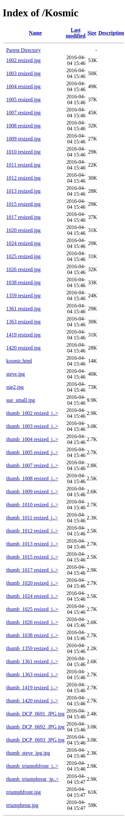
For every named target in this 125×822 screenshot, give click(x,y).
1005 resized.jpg (23, 99)
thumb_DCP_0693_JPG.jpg (35, 740)
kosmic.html (19, 361)
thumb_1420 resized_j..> (32, 700)
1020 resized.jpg (23, 230)
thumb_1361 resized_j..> (32, 661)
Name (35, 33)
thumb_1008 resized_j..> (32, 478)
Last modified (75, 33)
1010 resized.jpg (23, 152)
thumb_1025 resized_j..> (32, 609)
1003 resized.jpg (23, 73)
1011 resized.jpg (23, 165)
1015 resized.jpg (23, 204)
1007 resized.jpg (23, 112)
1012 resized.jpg (23, 178)
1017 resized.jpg (23, 217)
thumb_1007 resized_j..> (32, 465)
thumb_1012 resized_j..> (32, 531)
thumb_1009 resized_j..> (32, 491)
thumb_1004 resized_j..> (32, 439)
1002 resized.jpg (23, 60)
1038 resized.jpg (23, 282)
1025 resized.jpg (23, 256)
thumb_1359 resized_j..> (32, 648)
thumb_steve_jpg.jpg (28, 753)
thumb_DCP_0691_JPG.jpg (35, 713)
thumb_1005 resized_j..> (32, 452)
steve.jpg (15, 374)
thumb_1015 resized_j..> (32, 557)
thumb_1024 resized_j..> (32, 596)
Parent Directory (23, 50)
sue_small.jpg (20, 400)
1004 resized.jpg (23, 86)
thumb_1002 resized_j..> (32, 413)
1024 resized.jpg (23, 243)
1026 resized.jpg (23, 269)
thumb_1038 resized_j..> (32, 635)
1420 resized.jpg (23, 348)
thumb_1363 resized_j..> (32, 674)
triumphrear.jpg (22, 805)
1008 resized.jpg (23, 125)
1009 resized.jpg (23, 138)
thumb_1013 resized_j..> (32, 544)
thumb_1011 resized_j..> (32, 517)
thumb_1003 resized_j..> (32, 426)
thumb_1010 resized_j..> (32, 504)
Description (111, 33)
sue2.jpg (15, 387)
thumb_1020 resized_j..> (32, 583)
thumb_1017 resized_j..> (32, 570)
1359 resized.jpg (23, 295)
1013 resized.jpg (23, 191)
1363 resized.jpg (23, 321)
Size (92, 33)
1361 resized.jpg (23, 308)
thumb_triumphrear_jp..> (32, 779)
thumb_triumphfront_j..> (32, 766)
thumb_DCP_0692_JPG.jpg (35, 727)
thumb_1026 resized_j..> (32, 622)
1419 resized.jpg (23, 334)
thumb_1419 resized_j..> (32, 687)
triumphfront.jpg (23, 792)
